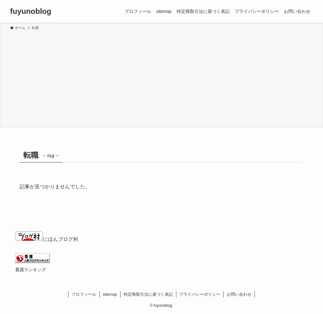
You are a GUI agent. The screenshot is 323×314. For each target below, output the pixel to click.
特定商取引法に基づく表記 (148, 294)
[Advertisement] (161, 78)
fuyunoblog (30, 11)
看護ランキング (30, 269)
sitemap (110, 294)
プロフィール (84, 294)
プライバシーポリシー (199, 294)
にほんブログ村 (46, 239)
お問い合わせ (239, 294)
